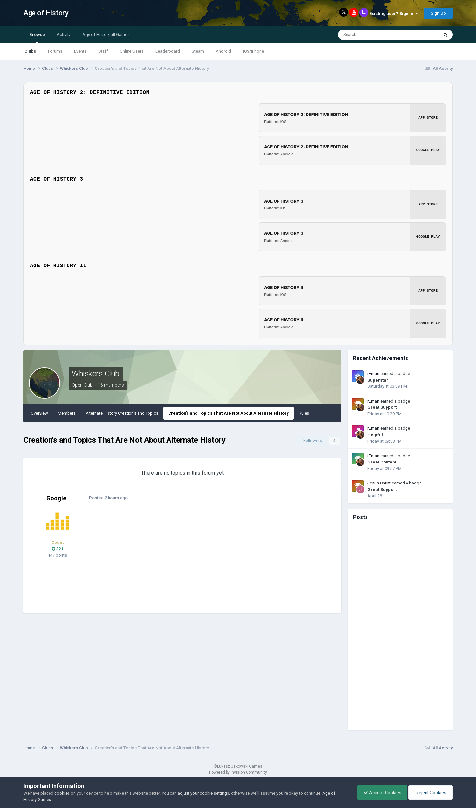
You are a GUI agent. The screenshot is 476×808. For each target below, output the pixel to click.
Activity (63, 34)
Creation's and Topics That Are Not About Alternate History (228, 413)
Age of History (45, 13)
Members (67, 413)
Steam (198, 51)
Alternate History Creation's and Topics (122, 413)
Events (80, 51)
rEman (373, 373)
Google (56, 498)
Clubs (30, 51)
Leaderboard (167, 51)
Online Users (132, 51)
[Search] (371, 35)
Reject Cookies (430, 792)
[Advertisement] (214, 560)
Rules (304, 413)
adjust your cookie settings (203, 793)
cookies (62, 793)
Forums (55, 51)
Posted (108, 497)
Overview (39, 413)
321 (57, 548)
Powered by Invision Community (238, 772)
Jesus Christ (379, 483)
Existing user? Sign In (393, 13)
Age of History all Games (105, 34)
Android (223, 51)
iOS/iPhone (253, 51)
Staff (103, 51)
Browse (37, 37)
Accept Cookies (381, 792)
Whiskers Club (95, 373)
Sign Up (438, 13)
